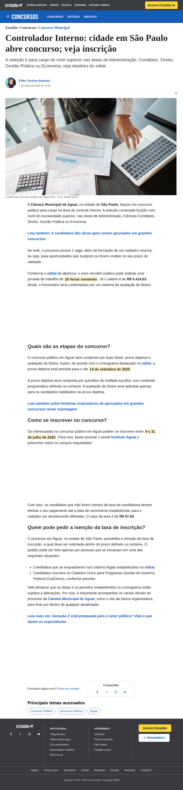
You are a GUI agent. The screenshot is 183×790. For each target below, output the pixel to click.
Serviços (90, 16)
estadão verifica (99, 5)
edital (51, 273)
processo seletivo (71, 711)
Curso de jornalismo (59, 744)
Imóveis (85, 770)
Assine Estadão (161, 5)
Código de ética (57, 734)
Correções (99, 734)
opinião (54, 5)
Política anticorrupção (60, 739)
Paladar (34, 770)
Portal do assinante (103, 739)
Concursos (55, 16)
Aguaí (94, 711)
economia (80, 5)
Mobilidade (99, 770)
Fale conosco (100, 744)
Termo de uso (56, 755)
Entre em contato (68, 688)
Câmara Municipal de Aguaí (71, 599)
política (67, 5)
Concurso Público (41, 711)
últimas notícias (37, 5)
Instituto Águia (123, 437)
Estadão (11, 28)
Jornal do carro (51, 770)
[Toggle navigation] (7, 16)
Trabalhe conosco (102, 750)
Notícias (74, 16)
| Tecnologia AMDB (110, 780)
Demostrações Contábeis (62, 750)
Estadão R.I (146, 770)
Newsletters (154, 738)
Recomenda (70, 770)
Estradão (114, 770)
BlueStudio (130, 770)
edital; (150, 567)
